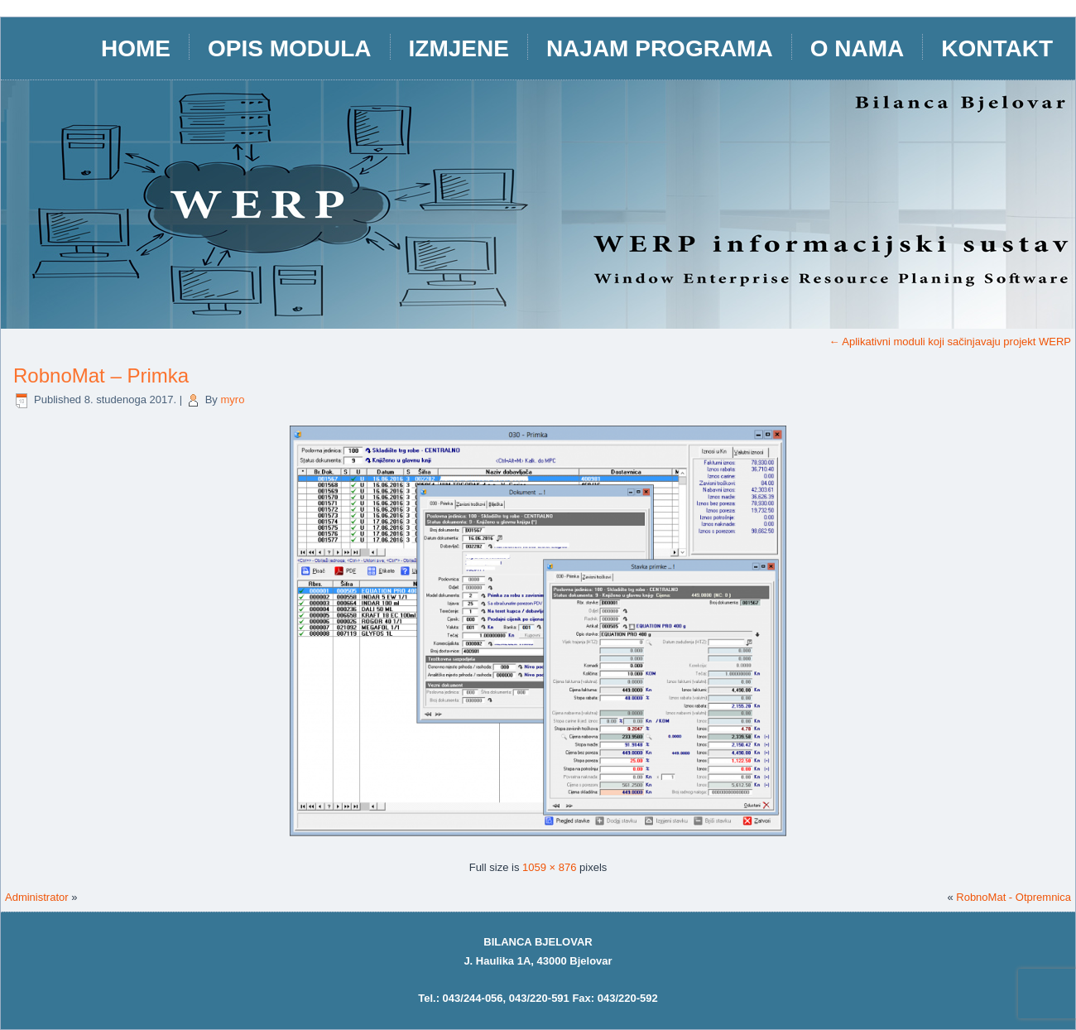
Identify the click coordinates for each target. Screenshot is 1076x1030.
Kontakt (997, 48)
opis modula (290, 48)
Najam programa (659, 48)
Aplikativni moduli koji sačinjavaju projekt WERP (950, 341)
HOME (136, 48)
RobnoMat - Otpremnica (1013, 897)
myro (232, 399)
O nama (857, 48)
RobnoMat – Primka (101, 375)
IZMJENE (459, 48)
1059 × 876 (549, 867)
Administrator (37, 897)
